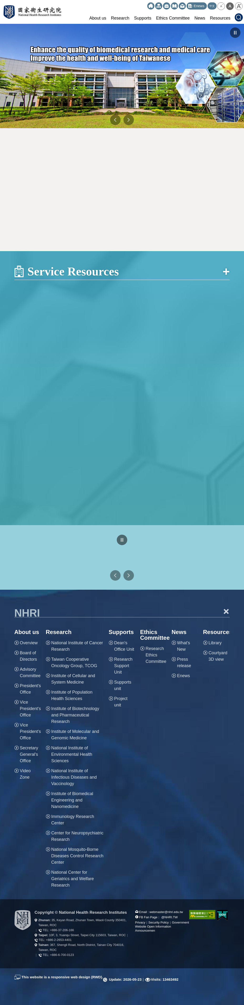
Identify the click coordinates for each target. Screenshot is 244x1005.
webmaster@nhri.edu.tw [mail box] (166, 912)
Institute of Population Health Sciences (71, 695)
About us (97, 18)
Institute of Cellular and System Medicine (73, 679)
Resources (220, 18)
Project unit (120, 701)
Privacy (140, 922)
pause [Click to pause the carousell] (122, 540)
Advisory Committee (30, 672)
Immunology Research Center (72, 819)
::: (145, 4)
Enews (183, 675)
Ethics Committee (173, 18)
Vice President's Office (30, 708)
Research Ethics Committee (156, 655)
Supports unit (122, 685)
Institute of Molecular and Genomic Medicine (75, 734)
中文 (212, 6)
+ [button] (226, 611)
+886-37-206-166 (62, 930)
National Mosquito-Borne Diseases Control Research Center (77, 856)
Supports (142, 18)
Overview (29, 642)
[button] (221, 6)
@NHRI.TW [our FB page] (169, 917)
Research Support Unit (123, 666)
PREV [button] (115, 120)
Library (215, 642)
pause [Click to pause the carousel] (235, 32)
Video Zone (25, 774)
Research (120, 18)
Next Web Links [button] (128, 575)
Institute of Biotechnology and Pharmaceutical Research (75, 715)
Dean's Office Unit (124, 646)
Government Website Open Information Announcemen (162, 926)
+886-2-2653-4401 (58, 940)
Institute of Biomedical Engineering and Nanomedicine (72, 800)
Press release (184, 662)
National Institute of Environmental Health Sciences (71, 754)
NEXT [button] (128, 120)
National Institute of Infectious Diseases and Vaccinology (74, 777)
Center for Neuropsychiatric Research (77, 836)
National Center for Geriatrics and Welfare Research (72, 879)
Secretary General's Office (29, 754)
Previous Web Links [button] (115, 575)
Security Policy (158, 922)
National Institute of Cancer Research (77, 646)
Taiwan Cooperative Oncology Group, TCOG (74, 662)
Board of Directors (28, 656)
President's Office (30, 689)
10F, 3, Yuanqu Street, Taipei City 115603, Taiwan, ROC (87, 935)
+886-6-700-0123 (62, 955)
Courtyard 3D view (217, 656)
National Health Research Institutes (32, 11)
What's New (183, 646)
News (199, 18)
